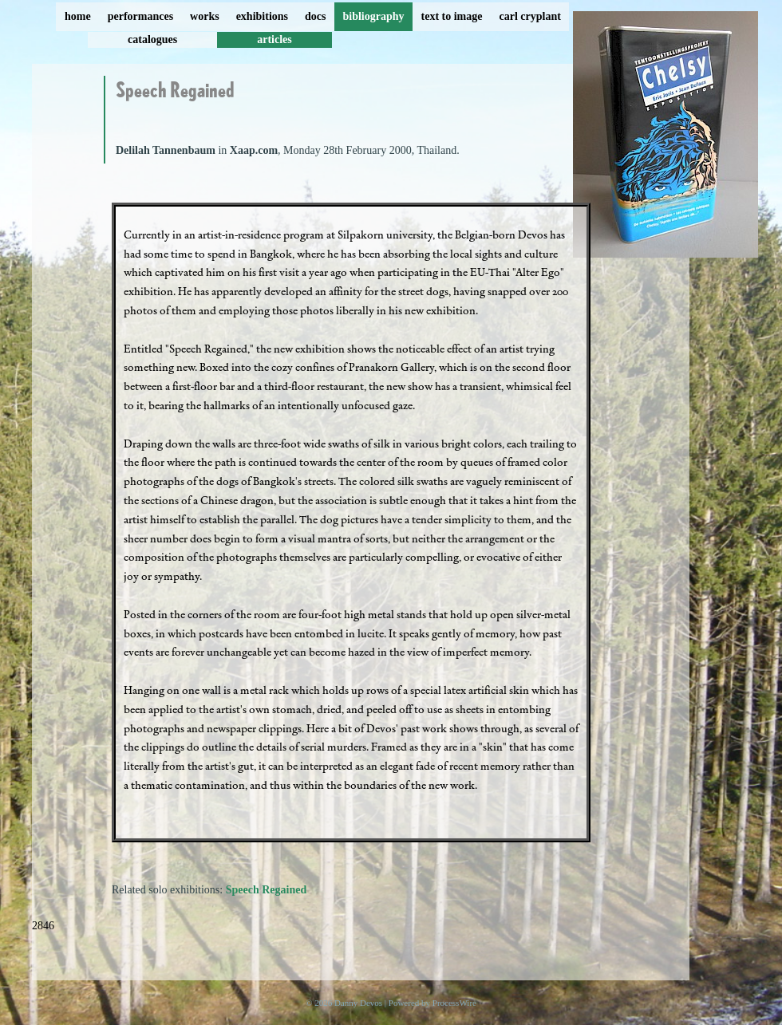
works (204, 16)
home (78, 16)
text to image (452, 16)
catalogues (152, 39)
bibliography (373, 16)
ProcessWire (454, 1002)
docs (315, 16)
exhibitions (262, 16)
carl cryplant (529, 16)
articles (274, 39)
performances (140, 16)
